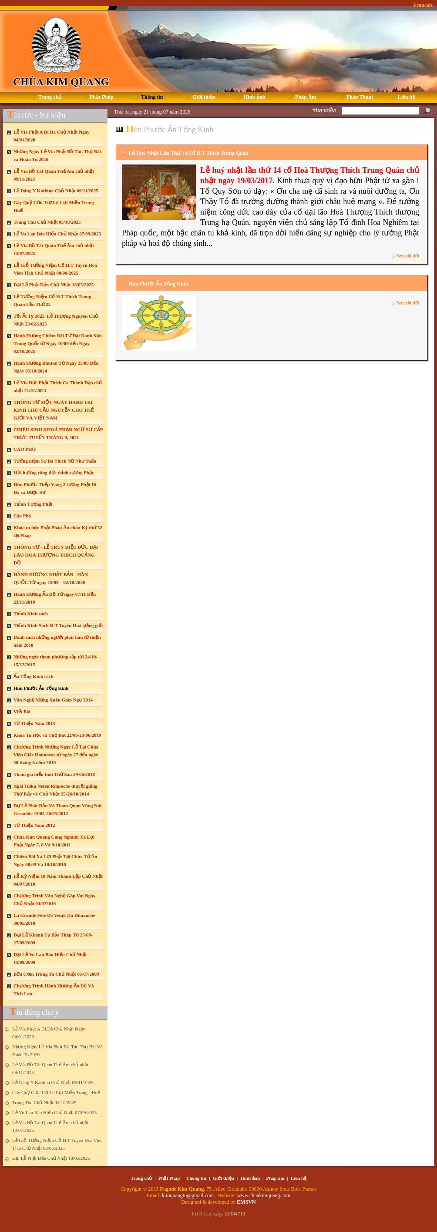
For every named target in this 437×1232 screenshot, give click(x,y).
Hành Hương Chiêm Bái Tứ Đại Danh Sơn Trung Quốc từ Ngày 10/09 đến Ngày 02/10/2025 (57, 343)
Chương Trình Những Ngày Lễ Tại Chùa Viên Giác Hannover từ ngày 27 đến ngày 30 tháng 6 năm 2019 (55, 754)
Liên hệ (298, 1178)
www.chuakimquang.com (264, 1195)
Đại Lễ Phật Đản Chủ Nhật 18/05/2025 (53, 284)
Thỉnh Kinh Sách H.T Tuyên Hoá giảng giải (58, 625)
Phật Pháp (169, 1178)
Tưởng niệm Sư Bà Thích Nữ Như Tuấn (54, 460)
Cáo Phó (22, 515)
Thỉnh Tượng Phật (32, 504)
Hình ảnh (250, 1178)
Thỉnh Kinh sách (30, 613)
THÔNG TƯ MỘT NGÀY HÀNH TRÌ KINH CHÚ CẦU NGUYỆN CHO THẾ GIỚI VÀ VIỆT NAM (53, 409)
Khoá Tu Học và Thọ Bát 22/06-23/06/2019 (57, 735)
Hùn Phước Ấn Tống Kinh (40, 688)
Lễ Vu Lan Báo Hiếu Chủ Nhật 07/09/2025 (57, 233)
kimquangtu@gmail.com (188, 1195)
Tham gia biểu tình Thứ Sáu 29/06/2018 (54, 774)
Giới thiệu (223, 1178)
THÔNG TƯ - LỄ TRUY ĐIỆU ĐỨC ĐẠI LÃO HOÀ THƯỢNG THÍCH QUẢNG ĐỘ (55, 554)
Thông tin (196, 1178)
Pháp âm (275, 1178)
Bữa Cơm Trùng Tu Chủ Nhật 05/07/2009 (56, 974)
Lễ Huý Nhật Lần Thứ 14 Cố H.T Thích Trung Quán (188, 153)
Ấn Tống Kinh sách (33, 676)
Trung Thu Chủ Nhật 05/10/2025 (47, 222)
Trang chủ (141, 1178)
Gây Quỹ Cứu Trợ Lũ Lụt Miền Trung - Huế (56, 1092)
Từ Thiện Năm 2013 (34, 723)
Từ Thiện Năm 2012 (34, 825)
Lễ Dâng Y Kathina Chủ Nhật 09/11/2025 (55, 190)
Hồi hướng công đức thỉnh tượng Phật (53, 472)
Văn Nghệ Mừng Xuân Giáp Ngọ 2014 (53, 699)
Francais (423, 5)
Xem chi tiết (407, 255)
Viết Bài (21, 711)
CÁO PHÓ (24, 449)
